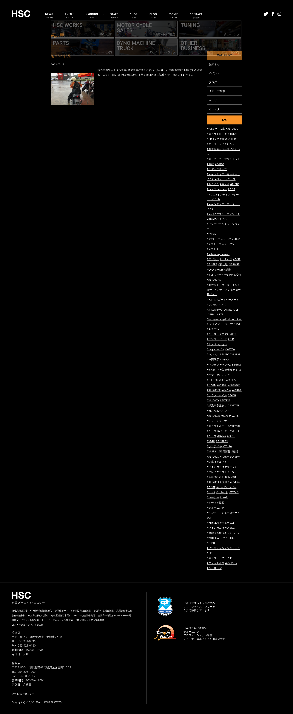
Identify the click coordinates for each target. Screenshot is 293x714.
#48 (233, 477)
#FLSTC (224, 355)
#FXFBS (211, 234)
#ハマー (211, 375)
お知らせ (214, 64)
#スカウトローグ (217, 134)
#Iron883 (212, 477)
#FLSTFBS (222, 441)
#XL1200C (232, 129)
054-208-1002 (27, 676)
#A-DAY (224, 360)
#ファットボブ (215, 563)
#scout (211, 493)
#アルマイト (222, 462)
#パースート (231, 300)
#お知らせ (213, 370)
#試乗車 (222, 385)
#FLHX (237, 370)
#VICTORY (223, 375)
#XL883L (212, 452)
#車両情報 (224, 452)
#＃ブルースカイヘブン (221, 244)
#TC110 (227, 447)
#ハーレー (213, 498)
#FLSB (210, 129)
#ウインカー (214, 467)
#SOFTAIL (234, 406)
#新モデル (213, 329)
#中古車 (220, 129)
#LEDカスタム (227, 380)
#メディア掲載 (215, 503)
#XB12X (232, 134)
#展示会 (224, 184)
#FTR (233, 334)
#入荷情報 (226, 370)
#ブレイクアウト (217, 472)
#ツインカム (214, 528)
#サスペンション (217, 344)
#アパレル (213, 260)
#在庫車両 (234, 426)
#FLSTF (211, 487)
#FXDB (232, 395)
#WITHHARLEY (216, 538)
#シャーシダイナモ (218, 421)
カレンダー (216, 109)
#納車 (210, 462)
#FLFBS (234, 184)
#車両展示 (213, 360)
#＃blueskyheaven (218, 254)
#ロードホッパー (226, 487)
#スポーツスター (230, 457)
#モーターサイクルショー (222, 144)
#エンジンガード (217, 339)
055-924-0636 (27, 641)
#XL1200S (213, 457)
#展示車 (236, 365)
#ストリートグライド (219, 558)
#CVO (210, 270)
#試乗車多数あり (217, 406)
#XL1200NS (214, 280)
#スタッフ (226, 260)
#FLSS (231, 190)
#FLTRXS (225, 401)
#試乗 (227, 270)
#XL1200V (213, 401)
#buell (224, 498)
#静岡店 (226, 390)
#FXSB (232, 472)
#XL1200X (213, 482)
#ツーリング (214, 568)
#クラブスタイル (217, 395)
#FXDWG (225, 365)
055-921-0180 (27, 646)
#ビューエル (227, 523)
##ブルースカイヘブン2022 (223, 239)
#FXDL (231, 436)
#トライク (213, 184)
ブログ (213, 82)
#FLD (231, 339)
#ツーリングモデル (218, 334)
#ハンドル (213, 355)
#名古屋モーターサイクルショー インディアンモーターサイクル (224, 290)
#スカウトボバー (217, 426)
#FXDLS (233, 493)
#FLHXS (230, 538)
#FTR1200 (213, 523)
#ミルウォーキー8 (217, 275)
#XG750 (230, 349)
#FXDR (219, 270)
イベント (214, 73)
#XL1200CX (213, 390)
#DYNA (221, 436)
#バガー (218, 300)
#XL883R (235, 355)
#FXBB (211, 543)
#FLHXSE (234, 265)
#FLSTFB (212, 265)
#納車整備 (221, 139)
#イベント (231, 563)
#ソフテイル (214, 447)
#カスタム (229, 528)
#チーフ (211, 436)
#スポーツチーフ (217, 170)
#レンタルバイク (217, 305)
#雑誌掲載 (234, 385)
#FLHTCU (212, 380)
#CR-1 (210, 139)
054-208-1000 (27, 672)
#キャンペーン (231, 533)
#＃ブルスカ (214, 249)
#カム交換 (235, 275)
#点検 (218, 533)
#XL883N (224, 477)
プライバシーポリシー (23, 694)
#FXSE (236, 260)
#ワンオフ (213, 365)
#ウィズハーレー (217, 190)
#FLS (210, 300)
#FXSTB (224, 482)
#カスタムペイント (218, 411)
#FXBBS (219, 164)
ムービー (214, 100)
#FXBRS (234, 416)
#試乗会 (237, 390)
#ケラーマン (230, 467)
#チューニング (215, 508)
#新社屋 (223, 265)
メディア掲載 (217, 91)
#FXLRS (232, 139)
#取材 (210, 164)
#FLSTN (211, 385)
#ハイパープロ (215, 349)
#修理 (210, 533)
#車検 (224, 416)
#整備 (234, 452)
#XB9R (211, 441)
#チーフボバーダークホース (223, 431)
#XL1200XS (213, 416)
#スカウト (222, 493)
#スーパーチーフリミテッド (223, 159)
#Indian (235, 482)
